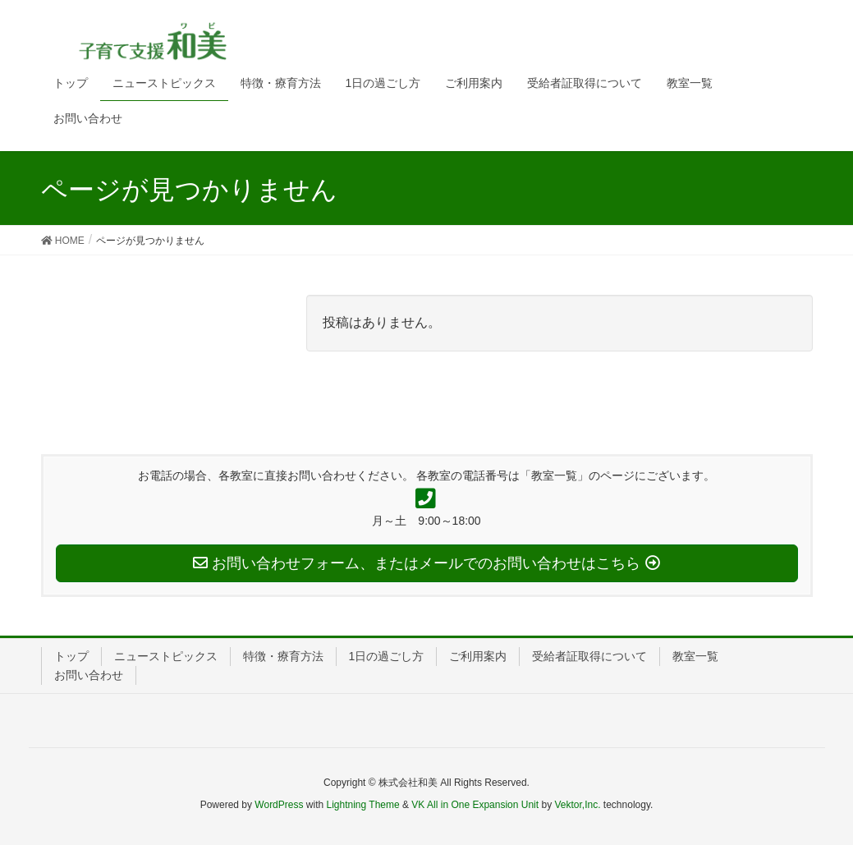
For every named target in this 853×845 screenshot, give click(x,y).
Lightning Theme (363, 805)
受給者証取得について (589, 656)
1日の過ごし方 (386, 656)
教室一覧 (695, 656)
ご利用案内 (478, 656)
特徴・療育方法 (283, 656)
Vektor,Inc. (577, 805)
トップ (71, 656)
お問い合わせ (88, 675)
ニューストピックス (166, 656)
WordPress (279, 805)
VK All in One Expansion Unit (475, 805)
